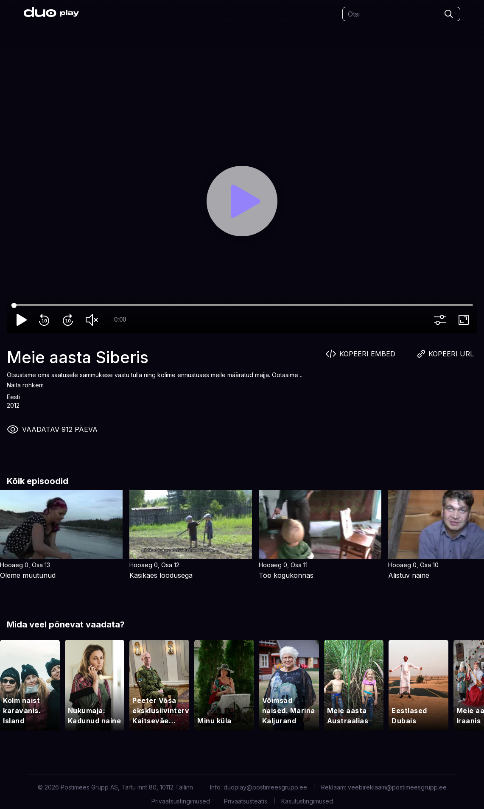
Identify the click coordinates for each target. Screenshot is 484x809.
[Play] (242, 201)
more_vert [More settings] (441, 320)
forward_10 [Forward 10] (69, 320)
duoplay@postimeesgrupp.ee (265, 787)
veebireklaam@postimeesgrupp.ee (397, 787)
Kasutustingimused (307, 801)
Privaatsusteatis (245, 801)
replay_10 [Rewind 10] (46, 320)
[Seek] (242, 305)
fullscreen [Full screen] (465, 320)
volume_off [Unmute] (93, 320)
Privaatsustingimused (180, 801)
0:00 (120, 319)
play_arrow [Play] (22, 320)
